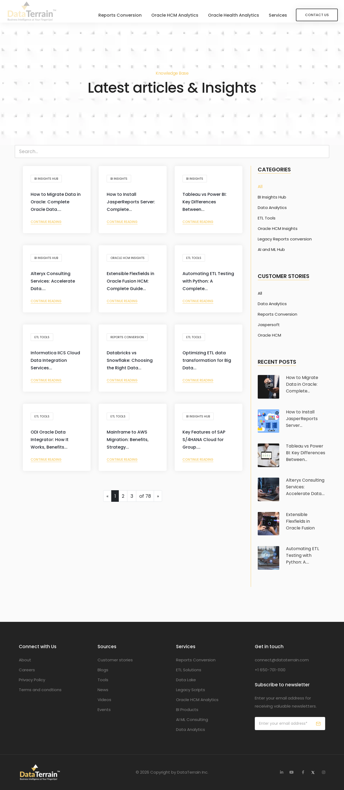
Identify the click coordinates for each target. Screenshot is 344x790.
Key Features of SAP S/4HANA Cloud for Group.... (205, 442)
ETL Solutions (188, 670)
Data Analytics (272, 207)
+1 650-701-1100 (270, 670)
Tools (103, 680)
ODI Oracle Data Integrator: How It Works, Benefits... (51, 442)
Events (104, 709)
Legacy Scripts (190, 689)
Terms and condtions (40, 689)
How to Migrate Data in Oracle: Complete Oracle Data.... (54, 204)
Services (270, 15)
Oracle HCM (269, 335)
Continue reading (47, 224)
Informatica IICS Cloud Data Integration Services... (55, 362)
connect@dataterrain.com (282, 660)
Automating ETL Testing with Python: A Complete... (208, 283)
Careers (27, 670)
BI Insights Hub (48, 180)
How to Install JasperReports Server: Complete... (132, 204)
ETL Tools (195, 259)
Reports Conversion (112, 15)
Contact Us (309, 14)
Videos (104, 699)
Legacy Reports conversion (285, 239)
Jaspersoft (269, 324)
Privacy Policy (32, 680)
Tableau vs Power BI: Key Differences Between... (206, 204)
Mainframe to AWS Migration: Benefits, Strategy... (129, 442)
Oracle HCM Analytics (167, 15)
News (103, 689)
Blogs (103, 670)
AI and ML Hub (271, 249)
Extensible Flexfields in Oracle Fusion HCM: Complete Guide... (132, 283)
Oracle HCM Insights (129, 259)
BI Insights (120, 180)
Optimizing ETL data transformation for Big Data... (208, 362)
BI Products (187, 709)
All (260, 186)
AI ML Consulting (192, 719)
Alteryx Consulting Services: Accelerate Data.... (54, 283)
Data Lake (186, 680)
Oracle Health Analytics (226, 15)
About (25, 660)
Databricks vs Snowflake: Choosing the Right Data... (131, 362)
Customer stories (115, 660)
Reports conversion (128, 338)
